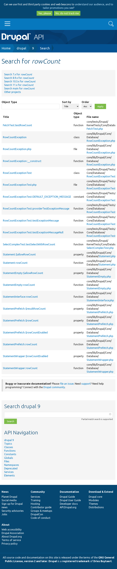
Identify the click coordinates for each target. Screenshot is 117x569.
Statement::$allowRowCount (19, 254)
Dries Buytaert (102, 561)
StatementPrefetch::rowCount (20, 344)
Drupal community (54, 387)
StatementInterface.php (100, 300)
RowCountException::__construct (22, 161)
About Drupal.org (12, 536)
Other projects (12, 92)
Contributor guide (41, 507)
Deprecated (11, 468)
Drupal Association (13, 533)
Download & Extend (101, 491)
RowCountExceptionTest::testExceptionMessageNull (33, 232)
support (85, 383)
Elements (9, 475)
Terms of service (11, 540)
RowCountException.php (101, 140)
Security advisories (13, 510)
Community (38, 491)
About (5, 524)
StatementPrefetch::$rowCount (20, 320)
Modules (94, 500)
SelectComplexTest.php (100, 247)
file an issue (67, 383)
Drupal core (95, 496)
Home (6, 48)
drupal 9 (9, 440)
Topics (8, 443)
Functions (10, 450)
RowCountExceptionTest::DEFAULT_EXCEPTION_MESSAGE (37, 196)
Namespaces (11, 464)
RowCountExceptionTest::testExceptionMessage (31, 220)
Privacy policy (10, 543)
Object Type (9, 102)
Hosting (35, 503)
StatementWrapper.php (100, 359)
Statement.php (107, 256)
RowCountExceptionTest (17, 172)
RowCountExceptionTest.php (19, 184)
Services (9, 471)
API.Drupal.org (68, 507)
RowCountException (15, 137)
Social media (9, 500)
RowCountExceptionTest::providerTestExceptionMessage (36, 208)
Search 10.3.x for (19, 81)
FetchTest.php (95, 128)
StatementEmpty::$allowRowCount (23, 273)
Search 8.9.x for (19, 77)
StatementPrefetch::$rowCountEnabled (25, 332)
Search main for (19, 88)
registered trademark (76, 561)
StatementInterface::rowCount (20, 296)
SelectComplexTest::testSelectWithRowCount (29, 244)
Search (45, 48)
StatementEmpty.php (99, 276)
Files (6, 461)
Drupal (53, 561)
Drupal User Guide (70, 500)
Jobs (4, 514)
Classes (8, 447)
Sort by (66, 102)
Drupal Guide (67, 496)
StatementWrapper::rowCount (20, 368)
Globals (8, 457)
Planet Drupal (9, 496)
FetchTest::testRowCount (17, 125)
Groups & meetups (41, 510)
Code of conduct (40, 517)
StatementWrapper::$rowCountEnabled (25, 356)
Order (85, 102)
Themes (93, 503)
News (5, 491)
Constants (10, 454)
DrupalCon (37, 514)
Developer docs (69, 503)
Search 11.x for (18, 84)
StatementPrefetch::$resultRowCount (24, 308)
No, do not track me (67, 13)
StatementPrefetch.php (100, 312)
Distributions (96, 507)
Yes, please (44, 13)
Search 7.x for (18, 74)
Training (35, 500)
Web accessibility (12, 529)
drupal (21, 48)
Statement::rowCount (15, 262)
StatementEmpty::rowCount (19, 284)
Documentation (69, 491)
